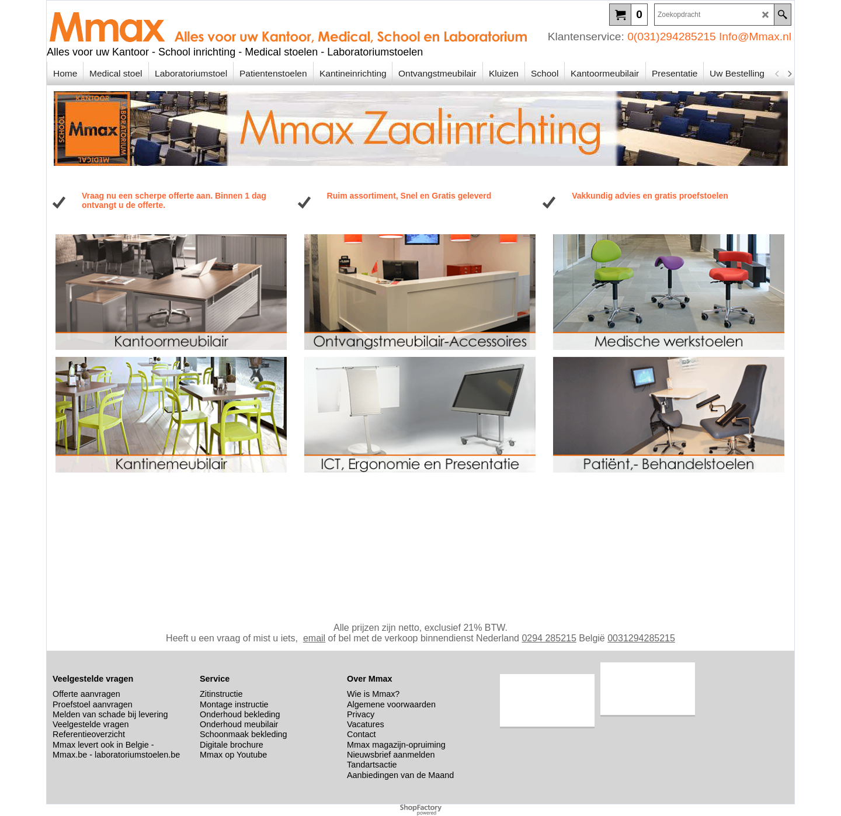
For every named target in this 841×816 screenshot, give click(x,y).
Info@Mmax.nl (755, 36)
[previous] (777, 73)
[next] (789, 73)
